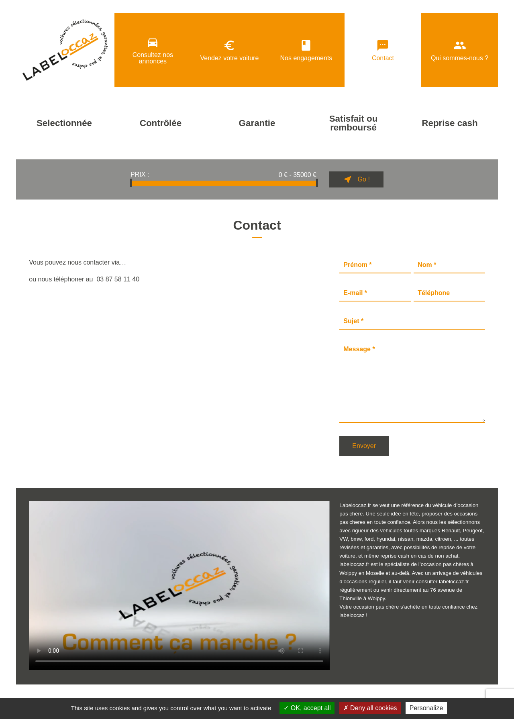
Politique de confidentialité (157, 694)
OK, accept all (307, 708)
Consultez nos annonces (153, 50)
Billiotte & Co (473, 695)
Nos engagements (306, 50)
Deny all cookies (370, 708)
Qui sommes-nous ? (459, 50)
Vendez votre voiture (229, 50)
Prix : (140, 174)
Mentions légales (41, 694)
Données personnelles (93, 694)
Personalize (426, 708)
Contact (383, 50)
